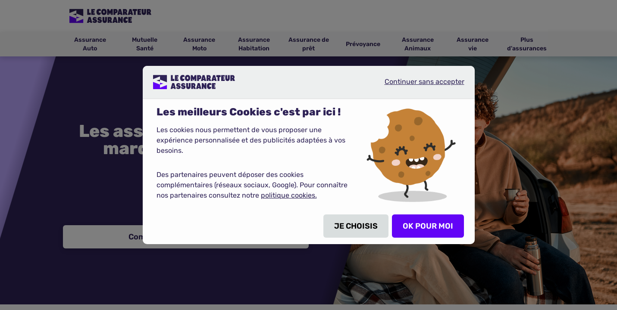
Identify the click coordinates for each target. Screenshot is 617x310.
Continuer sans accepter (417, 85)
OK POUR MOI (428, 226)
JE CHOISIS (356, 226)
